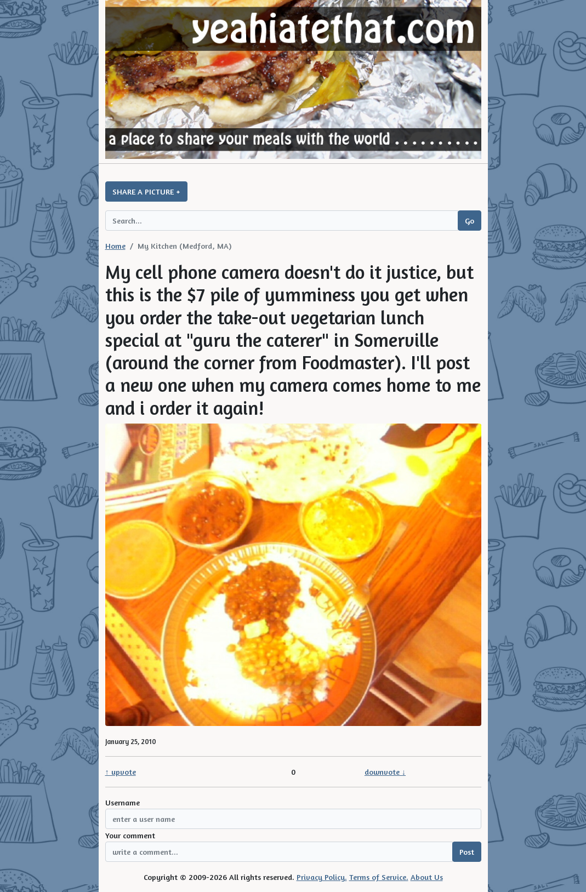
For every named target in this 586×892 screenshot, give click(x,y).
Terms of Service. (378, 877)
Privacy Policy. (322, 877)
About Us (427, 877)
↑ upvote (120, 771)
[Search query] (281, 220)
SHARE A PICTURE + (146, 191)
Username (122, 802)
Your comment (130, 835)
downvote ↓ (385, 771)
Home (115, 245)
